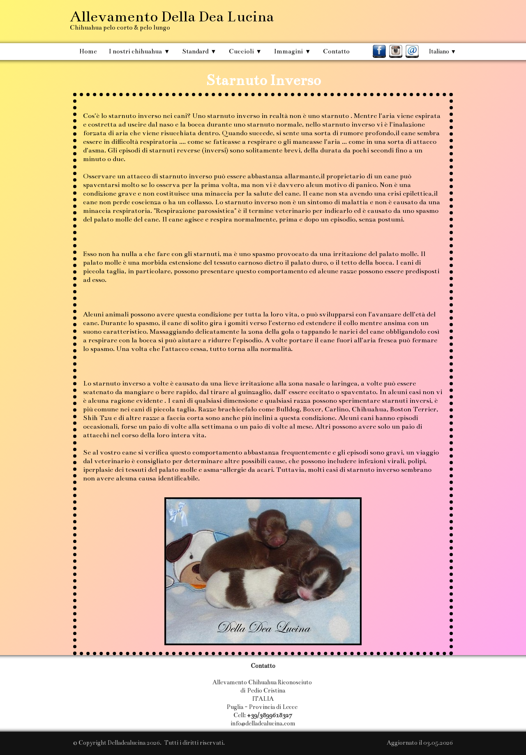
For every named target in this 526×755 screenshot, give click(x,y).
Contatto (336, 51)
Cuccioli (245, 51)
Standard (199, 51)
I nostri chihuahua (139, 51)
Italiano (442, 51)
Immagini (292, 51)
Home (88, 51)
